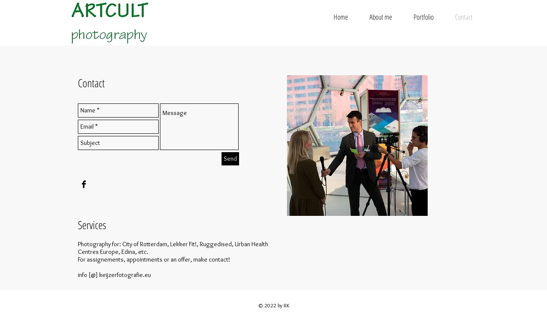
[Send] (230, 158)
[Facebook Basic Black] (84, 184)
